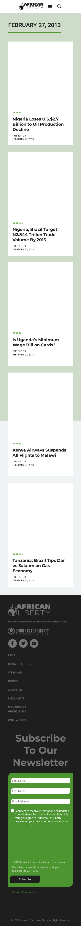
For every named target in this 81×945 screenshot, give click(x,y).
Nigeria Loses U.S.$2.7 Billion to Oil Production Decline (38, 124)
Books (13, 681)
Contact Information (24, 892)
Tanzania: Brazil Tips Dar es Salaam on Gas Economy (39, 565)
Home (12, 655)
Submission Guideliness (17, 709)
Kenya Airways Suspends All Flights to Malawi (39, 452)
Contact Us (17, 720)
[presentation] (43, 846)
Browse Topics (19, 663)
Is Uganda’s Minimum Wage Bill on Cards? (36, 342)
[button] (50, 6)
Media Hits (16, 698)
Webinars (15, 672)
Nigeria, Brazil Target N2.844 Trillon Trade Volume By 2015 (35, 234)
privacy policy (23, 824)
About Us (15, 689)
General (18, 112)
